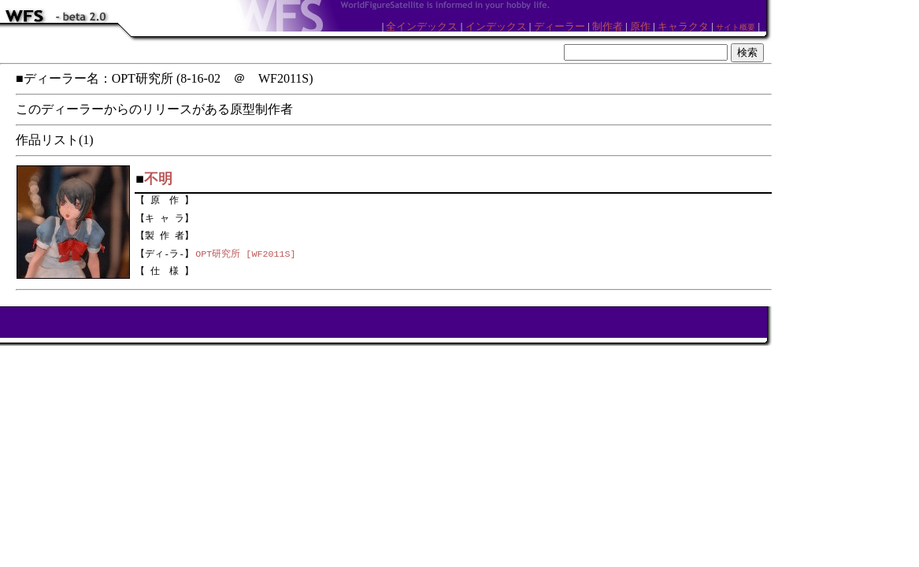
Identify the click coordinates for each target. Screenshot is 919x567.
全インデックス (422, 26)
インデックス (496, 26)
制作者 (607, 26)
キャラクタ (683, 26)
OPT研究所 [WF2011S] (245, 253)
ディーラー (559, 26)
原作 (640, 26)
